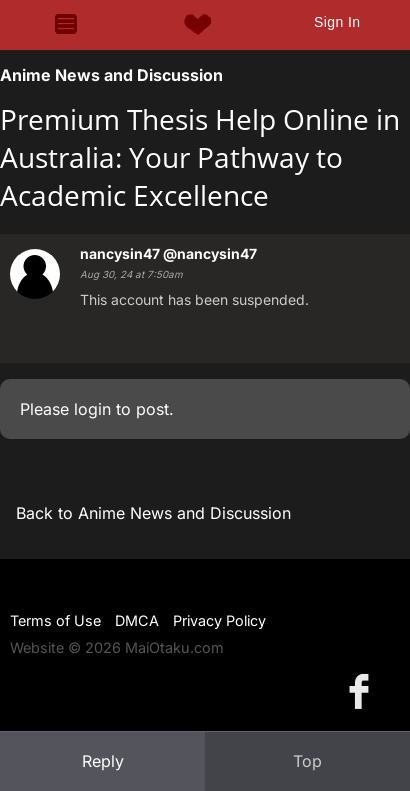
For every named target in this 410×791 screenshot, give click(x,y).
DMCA (137, 620)
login (92, 409)
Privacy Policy (219, 620)
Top (307, 761)
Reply (103, 761)
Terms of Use (55, 620)
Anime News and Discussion (111, 75)
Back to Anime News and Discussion (153, 513)
